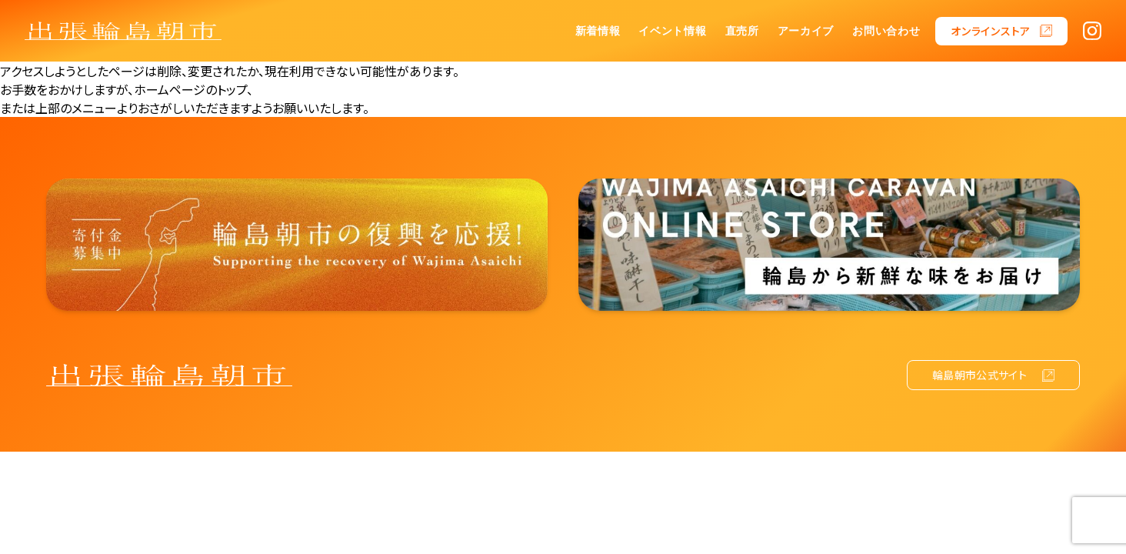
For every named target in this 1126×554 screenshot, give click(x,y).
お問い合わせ (886, 31)
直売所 (742, 31)
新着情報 (598, 31)
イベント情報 (672, 31)
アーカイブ (806, 31)
